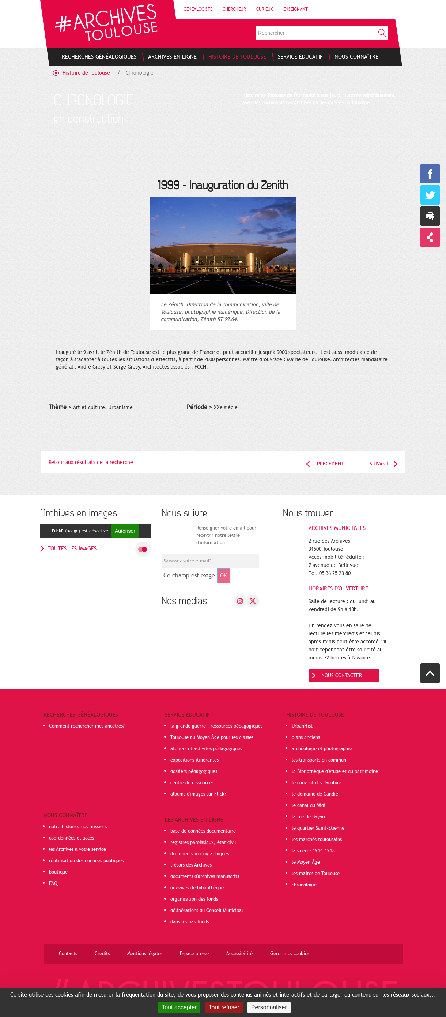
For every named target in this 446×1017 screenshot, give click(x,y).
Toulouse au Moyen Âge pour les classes (211, 737)
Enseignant (295, 9)
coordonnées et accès (71, 838)
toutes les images (72, 548)
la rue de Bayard (309, 817)
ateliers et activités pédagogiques (206, 749)
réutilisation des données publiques (86, 861)
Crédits (102, 954)
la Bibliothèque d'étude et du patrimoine (335, 771)
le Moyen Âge (306, 862)
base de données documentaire (203, 831)
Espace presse (194, 954)
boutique (58, 872)
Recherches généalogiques (81, 714)
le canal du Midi (308, 805)
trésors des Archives (191, 865)
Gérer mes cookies (289, 954)
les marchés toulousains (317, 839)
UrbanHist (302, 726)
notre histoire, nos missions (78, 827)
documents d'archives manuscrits (204, 876)
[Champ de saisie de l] (210, 561)
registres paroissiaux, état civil (203, 842)
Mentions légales (144, 954)
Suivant (379, 464)
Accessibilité (239, 954)
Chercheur (234, 9)
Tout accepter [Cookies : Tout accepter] (179, 1007)
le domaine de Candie (315, 794)
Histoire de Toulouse (86, 73)
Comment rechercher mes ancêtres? (87, 726)
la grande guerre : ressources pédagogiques (216, 726)
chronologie (304, 885)
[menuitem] (99, 57)
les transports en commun (319, 760)
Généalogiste (198, 9)
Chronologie (140, 73)
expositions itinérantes (194, 760)
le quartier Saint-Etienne (318, 828)
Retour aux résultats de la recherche (91, 462)
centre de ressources (191, 783)
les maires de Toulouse (316, 873)
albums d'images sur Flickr (198, 794)
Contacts (68, 954)
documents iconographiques (199, 854)
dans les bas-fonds (189, 922)
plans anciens (306, 737)
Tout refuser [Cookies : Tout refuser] (223, 1007)
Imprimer (430, 216)
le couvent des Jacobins (316, 783)
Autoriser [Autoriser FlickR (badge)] (125, 531)
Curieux (264, 9)
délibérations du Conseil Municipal (206, 910)
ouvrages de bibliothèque (197, 888)
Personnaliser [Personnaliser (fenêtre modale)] (269, 1007)
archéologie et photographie (322, 749)
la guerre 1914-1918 (313, 851)
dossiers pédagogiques (193, 771)
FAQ (53, 883)
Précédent (330, 464)
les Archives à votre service (77, 849)
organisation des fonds (194, 899)
